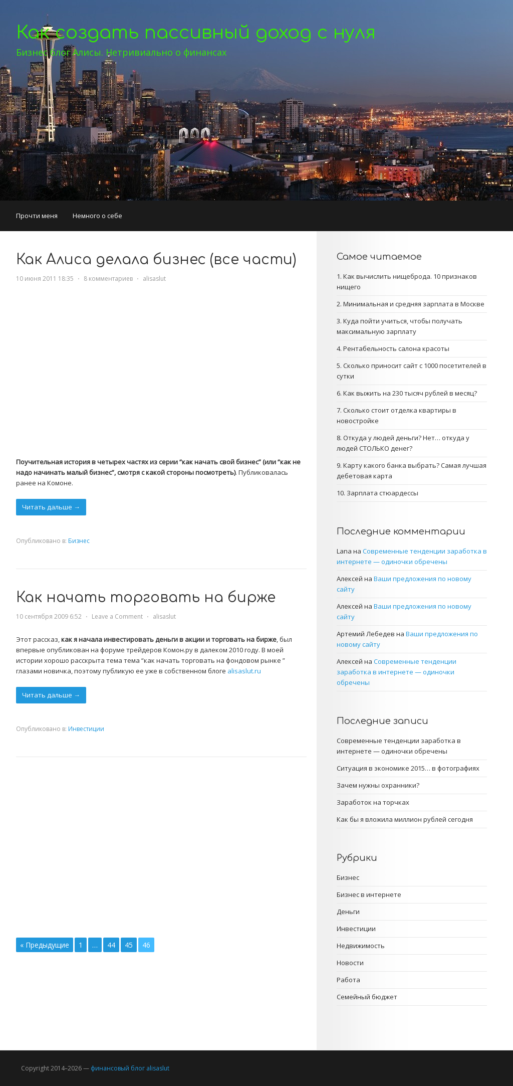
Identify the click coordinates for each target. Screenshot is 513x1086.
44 (111, 945)
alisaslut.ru (244, 670)
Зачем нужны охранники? (378, 785)
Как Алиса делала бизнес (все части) (156, 260)
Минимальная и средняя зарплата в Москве (413, 303)
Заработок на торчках (373, 802)
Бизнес (79, 540)
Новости (350, 962)
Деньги (348, 911)
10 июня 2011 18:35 (45, 278)
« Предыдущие (44, 945)
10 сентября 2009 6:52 (49, 616)
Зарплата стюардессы (382, 492)
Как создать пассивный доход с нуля (196, 33)
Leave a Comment (117, 616)
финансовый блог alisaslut (130, 1068)
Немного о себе (97, 215)
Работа (348, 979)
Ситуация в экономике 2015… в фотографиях (408, 768)
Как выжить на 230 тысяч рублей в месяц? (410, 393)
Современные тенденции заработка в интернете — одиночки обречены (396, 672)
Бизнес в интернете (369, 894)
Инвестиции (86, 729)
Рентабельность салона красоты (396, 348)
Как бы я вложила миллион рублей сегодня (405, 819)
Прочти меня (37, 215)
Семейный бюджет (367, 996)
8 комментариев (108, 278)
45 (129, 945)
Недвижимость (361, 945)
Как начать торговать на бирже (146, 598)
